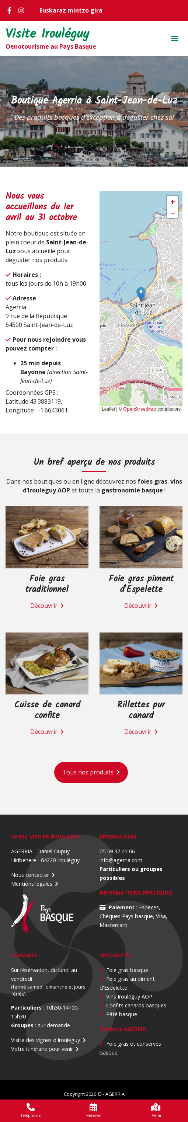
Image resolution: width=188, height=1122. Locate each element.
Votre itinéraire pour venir (42, 1048)
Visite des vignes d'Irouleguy (45, 1039)
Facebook (11, 10)
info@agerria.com (121, 860)
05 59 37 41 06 (117, 851)
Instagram (22, 10)
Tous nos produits (88, 772)
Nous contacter (30, 874)
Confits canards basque (135, 1005)
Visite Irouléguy (47, 34)
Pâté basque (121, 1014)
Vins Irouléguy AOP (129, 996)
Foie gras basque (127, 969)
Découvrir (44, 606)
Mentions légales (31, 883)
